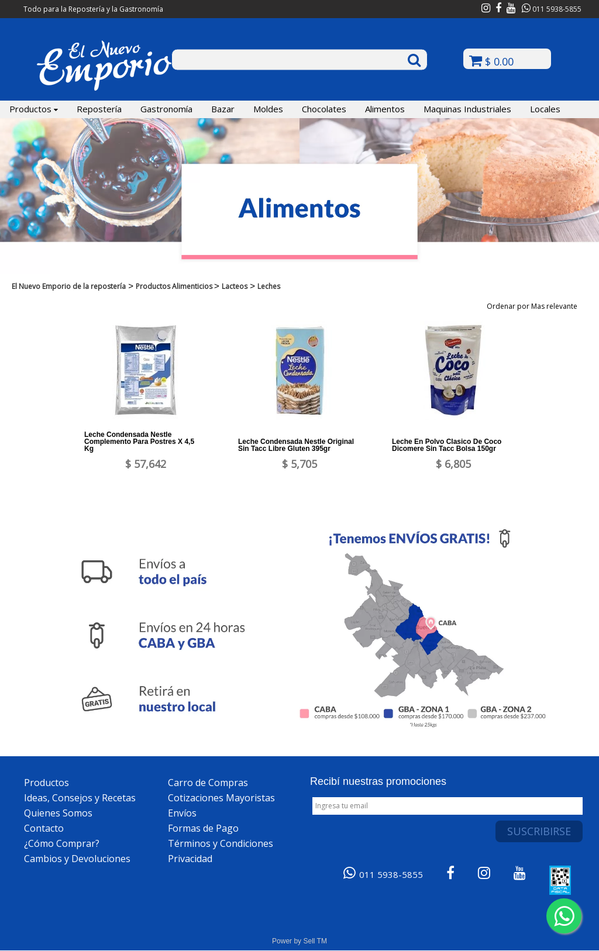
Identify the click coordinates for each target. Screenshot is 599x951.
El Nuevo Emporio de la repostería (69, 286)
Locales (545, 109)
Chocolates (324, 109)
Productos (33, 109)
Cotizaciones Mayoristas (221, 797)
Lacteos (234, 286)
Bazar (223, 109)
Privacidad (190, 858)
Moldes (268, 109)
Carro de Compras (208, 782)
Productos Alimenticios (175, 286)
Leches (268, 286)
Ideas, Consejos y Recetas (80, 797)
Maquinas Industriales (467, 109)
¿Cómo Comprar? (61, 843)
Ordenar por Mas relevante (536, 306)
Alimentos (385, 109)
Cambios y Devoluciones (77, 858)
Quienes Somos (58, 813)
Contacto (44, 828)
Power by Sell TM (299, 941)
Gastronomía (166, 109)
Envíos (182, 813)
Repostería (99, 109)
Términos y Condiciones (220, 843)
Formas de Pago (203, 828)
